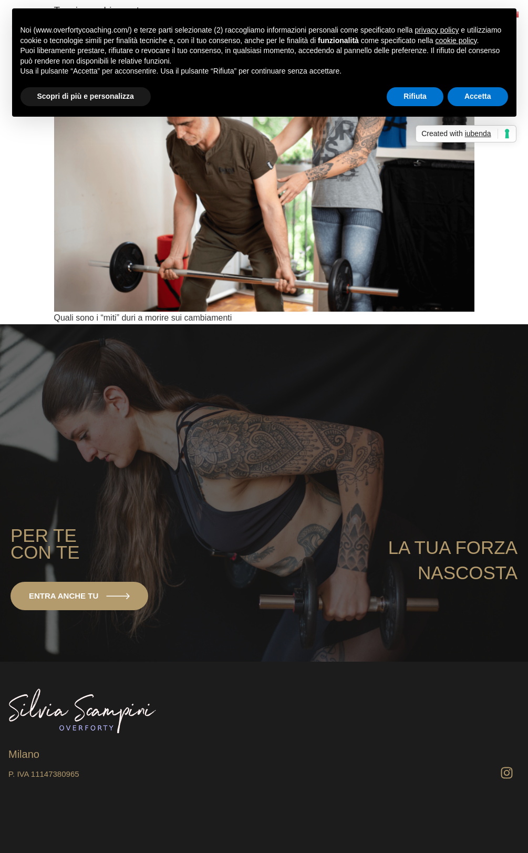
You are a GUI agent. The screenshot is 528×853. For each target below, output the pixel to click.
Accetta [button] (477, 96)
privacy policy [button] (437, 30)
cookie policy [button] (456, 40)
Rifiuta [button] (415, 96)
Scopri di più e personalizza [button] (85, 96)
